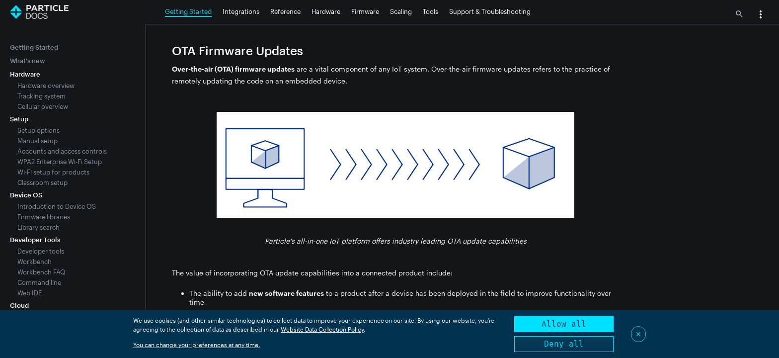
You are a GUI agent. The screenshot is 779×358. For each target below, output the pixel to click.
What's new (27, 61)
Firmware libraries (43, 217)
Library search (38, 227)
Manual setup (37, 141)
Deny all (564, 344)
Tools (430, 11)
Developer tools (40, 251)
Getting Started (188, 11)
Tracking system (41, 96)
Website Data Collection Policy (322, 329)
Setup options (38, 130)
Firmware (365, 11)
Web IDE (29, 293)
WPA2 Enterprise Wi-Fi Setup (59, 162)
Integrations (241, 11)
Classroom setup (42, 182)
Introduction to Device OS (56, 206)
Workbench (34, 262)
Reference (285, 11)
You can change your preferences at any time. (196, 344)
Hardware (326, 11)
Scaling (401, 11)
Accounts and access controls (62, 151)
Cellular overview (42, 106)
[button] (761, 15)
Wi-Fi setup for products (53, 172)
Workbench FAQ (41, 272)
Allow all (564, 324)
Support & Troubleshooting (490, 11)
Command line (39, 282)
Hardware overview (46, 86)
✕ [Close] (638, 334)
